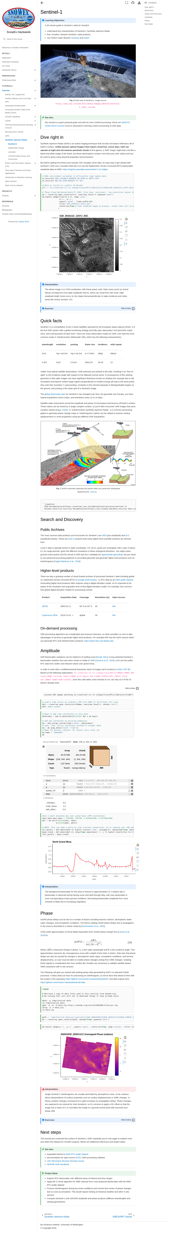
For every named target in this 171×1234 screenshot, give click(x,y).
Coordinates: (50, 775)
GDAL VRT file (123, 669)
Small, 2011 (102, 657)
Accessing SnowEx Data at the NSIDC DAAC (17, 111)
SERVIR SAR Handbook (58, 1164)
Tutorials (6, 90)
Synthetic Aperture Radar (16, 140)
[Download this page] (139, 3)
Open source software (14, 185)
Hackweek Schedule (10, 62)
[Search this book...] (18, 39)
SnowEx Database (12, 117)
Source (93, 492)
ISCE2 (78, 1157)
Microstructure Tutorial (14, 132)
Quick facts (149, 10)
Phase (147, 21)
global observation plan (55, 394)
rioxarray (75, 38)
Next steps (149, 24)
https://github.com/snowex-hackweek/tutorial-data (63, 982)
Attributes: (49, 798)
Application (6, 58)
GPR (7, 136)
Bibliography (7, 210)
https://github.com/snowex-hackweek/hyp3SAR (87, 979)
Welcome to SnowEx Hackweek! (15, 48)
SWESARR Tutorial (16, 148)
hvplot (86, 38)
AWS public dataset (124, 580)
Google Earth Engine (87, 580)
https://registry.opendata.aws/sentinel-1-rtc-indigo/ (85, 169)
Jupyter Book (23, 222)
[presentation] (42, 580)
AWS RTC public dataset (77, 1154)
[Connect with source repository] (133, 3)
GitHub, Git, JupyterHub (15, 95)
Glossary (5, 206)
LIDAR (8, 121)
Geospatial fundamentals (15, 106)
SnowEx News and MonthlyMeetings (17, 214)
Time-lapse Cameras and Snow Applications (18, 171)
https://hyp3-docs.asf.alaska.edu (99, 641)
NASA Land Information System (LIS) (18, 164)
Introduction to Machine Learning (18, 177)
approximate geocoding (112, 554)
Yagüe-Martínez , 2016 (67, 561)
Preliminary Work (9, 80)
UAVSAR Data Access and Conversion (19, 157)
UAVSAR (12, 152)
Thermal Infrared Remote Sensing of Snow (19, 126)
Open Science (11, 181)
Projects (5, 196)
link (114, 606)
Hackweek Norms (9, 70)
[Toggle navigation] (42, 3)
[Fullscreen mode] (126, 3)
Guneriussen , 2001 (93, 926)
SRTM (45, 606)
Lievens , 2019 (105, 660)
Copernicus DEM (49, 615)
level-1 (71, 539)
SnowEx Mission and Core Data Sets (18, 99)
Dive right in (149, 7)
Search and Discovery (153, 14)
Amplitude (148, 17)
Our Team (6, 66)
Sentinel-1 (12, 144)
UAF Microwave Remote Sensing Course (65, 1161)
